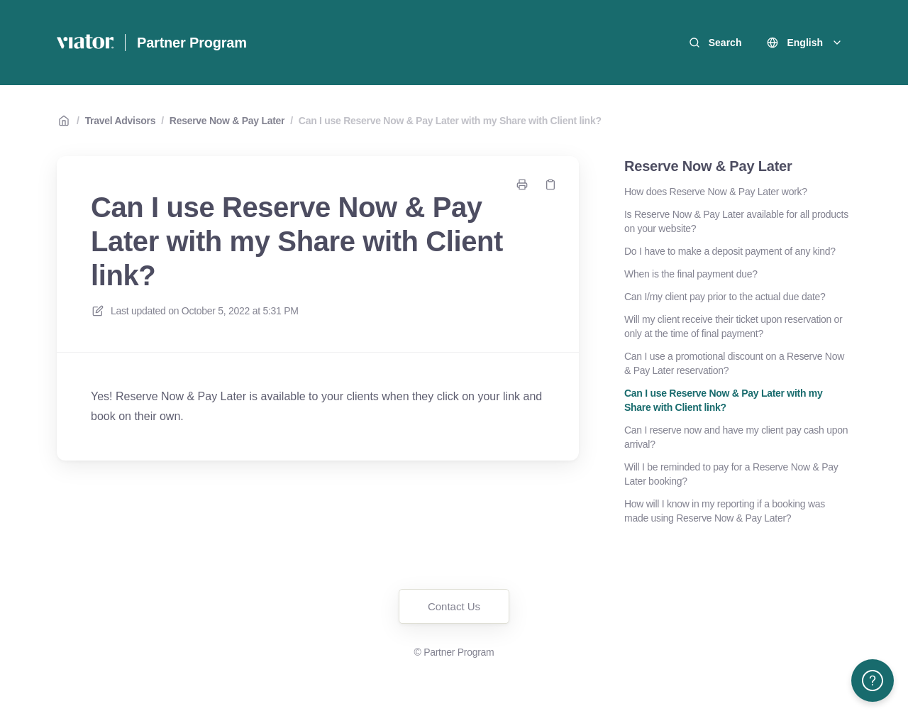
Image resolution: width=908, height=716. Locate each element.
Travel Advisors (120, 120)
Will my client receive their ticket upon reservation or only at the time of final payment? (733, 326)
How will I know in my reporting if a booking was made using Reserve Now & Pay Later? (724, 511)
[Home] (85, 43)
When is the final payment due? (691, 274)
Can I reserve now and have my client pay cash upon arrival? (736, 437)
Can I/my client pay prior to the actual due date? (725, 296)
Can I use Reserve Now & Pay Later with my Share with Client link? (450, 120)
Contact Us (454, 606)
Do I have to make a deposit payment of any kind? (730, 251)
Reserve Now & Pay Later (227, 120)
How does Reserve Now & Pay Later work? (715, 191)
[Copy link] (550, 184)
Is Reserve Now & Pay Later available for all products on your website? (736, 221)
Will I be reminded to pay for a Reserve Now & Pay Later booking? (731, 474)
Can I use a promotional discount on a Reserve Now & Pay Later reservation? (734, 363)
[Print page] (522, 184)
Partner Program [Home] (192, 42)
